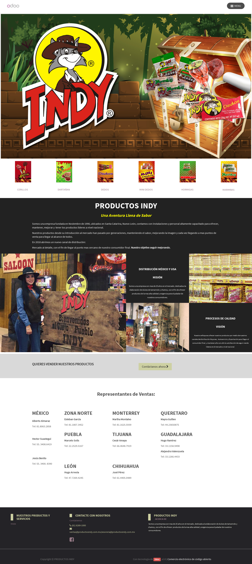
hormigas (187, 189)
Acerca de (161, 519)
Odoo (157, 559)
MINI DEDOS (146, 189)
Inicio (13, 523)
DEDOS (105, 189)
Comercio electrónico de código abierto (189, 559)
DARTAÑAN (64, 189)
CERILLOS (22, 189)
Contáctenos (76, 520)
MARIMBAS (228, 189)
